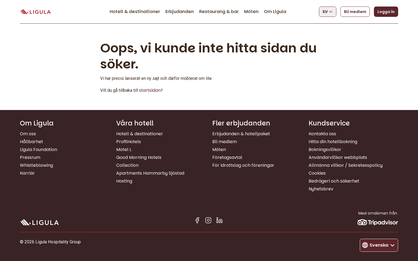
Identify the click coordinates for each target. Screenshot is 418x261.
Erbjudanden (179, 11)
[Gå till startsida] (35, 11)
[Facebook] (197, 221)
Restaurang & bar (219, 11)
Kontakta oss (322, 134)
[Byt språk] (327, 12)
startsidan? (151, 90)
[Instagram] (208, 221)
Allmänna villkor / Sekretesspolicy (346, 165)
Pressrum (30, 157)
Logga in (386, 11)
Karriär (27, 173)
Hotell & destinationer (135, 11)
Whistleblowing (36, 165)
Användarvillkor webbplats (338, 157)
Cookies (317, 173)
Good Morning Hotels (138, 157)
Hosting (124, 181)
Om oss (28, 134)
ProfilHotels (128, 142)
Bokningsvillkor (325, 149)
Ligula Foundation (38, 149)
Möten (251, 11)
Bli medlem (355, 11)
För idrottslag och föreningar (243, 165)
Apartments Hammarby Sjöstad (150, 173)
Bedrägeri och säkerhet (334, 181)
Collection (127, 165)
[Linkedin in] (219, 221)
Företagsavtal (227, 157)
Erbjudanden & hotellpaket (241, 134)
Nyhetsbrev (321, 189)
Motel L (123, 149)
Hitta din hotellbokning (333, 142)
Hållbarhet (31, 142)
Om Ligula (275, 11)
